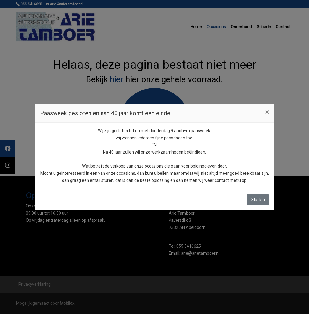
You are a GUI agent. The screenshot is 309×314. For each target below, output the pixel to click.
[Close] (267, 112)
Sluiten (258, 199)
